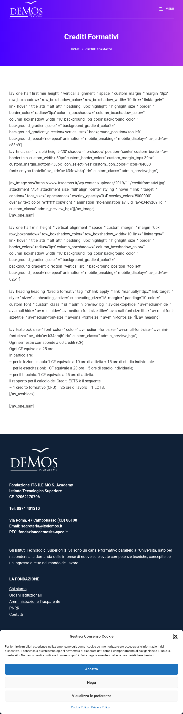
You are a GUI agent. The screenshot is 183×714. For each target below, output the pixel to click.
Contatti (16, 614)
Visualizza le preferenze (91, 696)
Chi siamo (18, 589)
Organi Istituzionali (25, 595)
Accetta (91, 669)
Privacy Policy (100, 707)
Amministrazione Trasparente (34, 601)
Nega (91, 682)
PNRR (14, 608)
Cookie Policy (80, 707)
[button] (175, 636)
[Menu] (166, 9)
